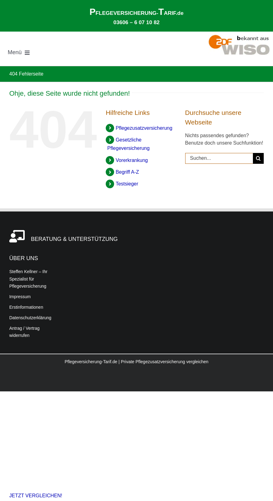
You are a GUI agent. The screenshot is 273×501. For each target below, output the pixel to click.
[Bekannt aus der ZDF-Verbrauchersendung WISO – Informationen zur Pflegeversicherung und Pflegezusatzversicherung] (239, 37)
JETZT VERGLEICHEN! (35, 495)
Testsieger (127, 183)
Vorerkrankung (132, 160)
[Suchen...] (219, 158)
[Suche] (258, 158)
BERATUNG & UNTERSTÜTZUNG (74, 239)
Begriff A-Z (127, 172)
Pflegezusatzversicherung (144, 128)
